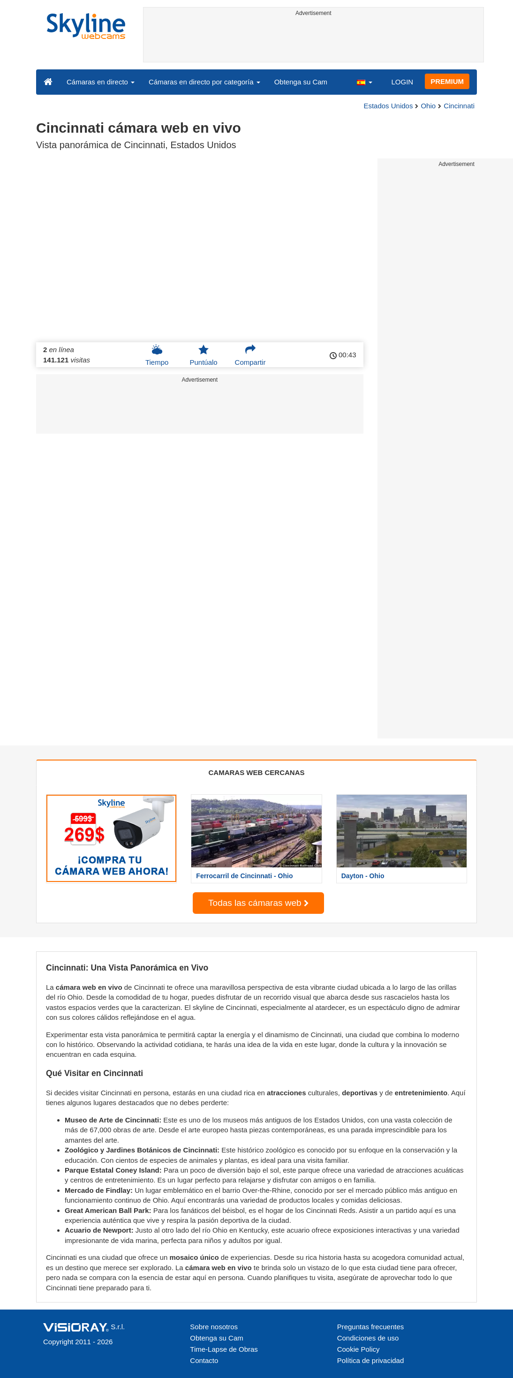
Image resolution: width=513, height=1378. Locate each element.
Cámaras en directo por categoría (204, 82)
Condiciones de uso (368, 1338)
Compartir (250, 355)
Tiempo (156, 355)
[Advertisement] (313, 41)
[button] (364, 81)
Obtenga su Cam (300, 82)
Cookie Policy (358, 1349)
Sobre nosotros (214, 1327)
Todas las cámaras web (258, 903)
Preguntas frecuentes (370, 1327)
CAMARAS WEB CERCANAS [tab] (257, 772)
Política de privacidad (370, 1360)
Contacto (204, 1360)
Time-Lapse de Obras (224, 1349)
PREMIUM (447, 81)
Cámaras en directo (101, 82)
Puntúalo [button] (203, 355)
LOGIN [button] (402, 82)
